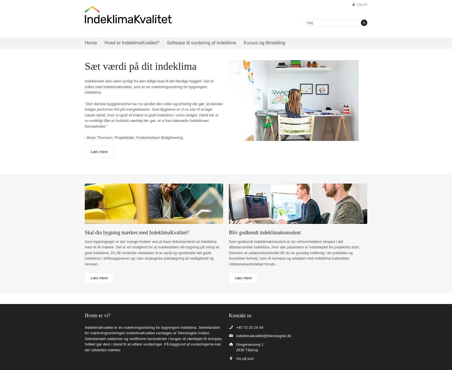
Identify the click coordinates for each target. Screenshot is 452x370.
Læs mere (99, 152)
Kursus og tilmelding (264, 42)
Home (91, 42)
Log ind (362, 4)
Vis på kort (245, 358)
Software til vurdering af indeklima (201, 42)
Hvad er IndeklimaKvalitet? (132, 42)
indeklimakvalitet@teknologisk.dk (263, 336)
